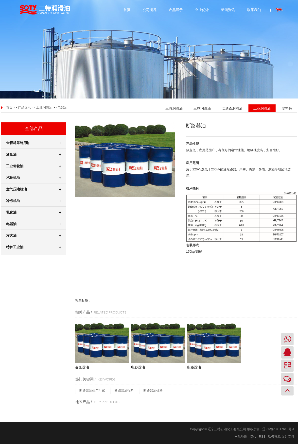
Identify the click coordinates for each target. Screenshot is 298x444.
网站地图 (240, 436)
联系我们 (254, 10)
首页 (126, 10)
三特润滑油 (174, 108)
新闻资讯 (228, 10)
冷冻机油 (33, 201)
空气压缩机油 (33, 189)
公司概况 (150, 10)
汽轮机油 (33, 178)
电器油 (62, 107)
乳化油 (33, 212)
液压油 (33, 154)
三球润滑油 (202, 108)
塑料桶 (287, 108)
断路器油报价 (124, 390)
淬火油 (33, 235)
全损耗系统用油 (33, 143)
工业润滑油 (44, 107)
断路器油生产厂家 (92, 390)
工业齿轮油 (33, 166)
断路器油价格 (153, 390)
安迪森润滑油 (232, 108)
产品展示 (176, 10)
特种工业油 (33, 247)
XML (253, 436)
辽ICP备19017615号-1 (278, 429)
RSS (262, 436)
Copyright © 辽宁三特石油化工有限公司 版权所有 (225, 429)
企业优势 (202, 10)
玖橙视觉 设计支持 (281, 436)
